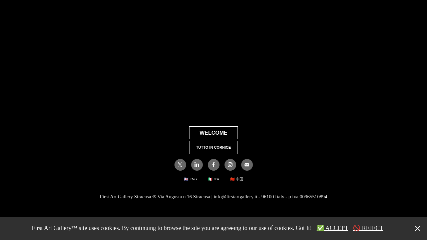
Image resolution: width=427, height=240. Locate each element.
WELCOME (213, 133)
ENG (192, 179)
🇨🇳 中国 (236, 179)
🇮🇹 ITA (213, 179)
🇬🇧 (186, 179)
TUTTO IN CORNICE (213, 147)
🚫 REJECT (368, 228)
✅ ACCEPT (332, 228)
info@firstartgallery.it (235, 196)
